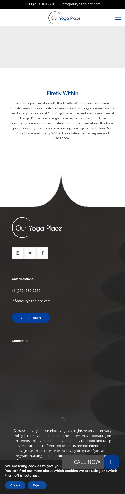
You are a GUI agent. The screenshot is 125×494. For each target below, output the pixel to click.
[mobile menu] (117, 17)
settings (31, 475)
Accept (15, 485)
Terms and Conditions (43, 435)
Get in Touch (31, 317)
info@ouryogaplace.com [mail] (81, 4)
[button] (111, 462)
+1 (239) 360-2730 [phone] (42, 4)
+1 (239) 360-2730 (26, 291)
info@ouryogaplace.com (31, 300)
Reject (37, 485)
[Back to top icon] (62, 418)
